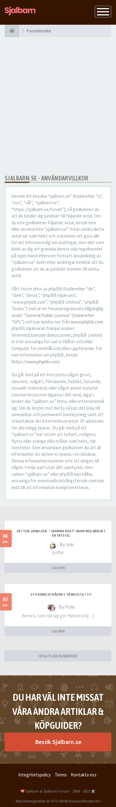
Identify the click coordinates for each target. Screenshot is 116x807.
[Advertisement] (58, 106)
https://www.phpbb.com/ (35, 362)
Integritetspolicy (34, 775)
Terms (61, 775)
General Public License (47, 315)
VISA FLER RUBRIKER (58, 656)
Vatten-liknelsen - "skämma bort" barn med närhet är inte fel (61, 533)
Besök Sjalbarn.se (58, 742)
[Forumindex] (12, 31)
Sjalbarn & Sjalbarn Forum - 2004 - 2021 (57, 790)
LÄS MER (58, 567)
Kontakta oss (84, 775)
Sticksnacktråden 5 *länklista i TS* (61, 594)
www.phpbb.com (87, 322)
